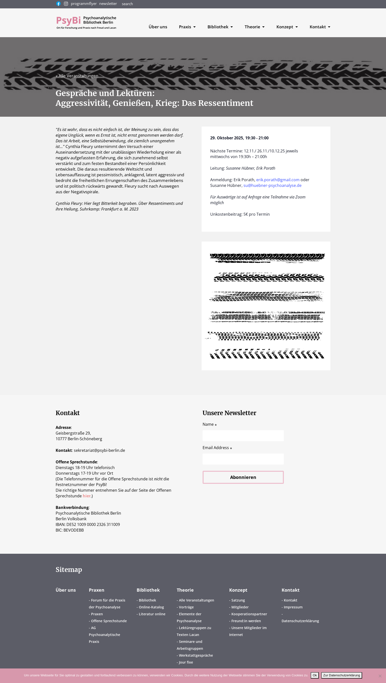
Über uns (158, 27)
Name (210, 424)
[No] (379, 675)
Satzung (238, 600)
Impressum (293, 607)
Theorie (185, 590)
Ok (315, 675)
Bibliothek (148, 590)
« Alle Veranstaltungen (77, 76)
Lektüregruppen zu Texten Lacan (194, 631)
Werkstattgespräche (196, 655)
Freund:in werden (246, 620)
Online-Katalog (151, 607)
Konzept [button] (285, 27)
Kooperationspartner (249, 614)
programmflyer (84, 3)
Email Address (217, 448)
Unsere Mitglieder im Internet (248, 631)
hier (87, 496)
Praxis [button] (185, 27)
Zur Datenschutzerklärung (341, 675)
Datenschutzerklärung (300, 620)
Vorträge (186, 607)
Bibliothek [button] (218, 27)
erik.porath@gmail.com (278, 179)
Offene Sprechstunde (109, 620)
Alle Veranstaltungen (196, 600)
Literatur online (152, 614)
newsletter (108, 3)
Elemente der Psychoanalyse (189, 617)
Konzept (238, 590)
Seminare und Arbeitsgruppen (190, 645)
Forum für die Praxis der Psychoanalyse (107, 603)
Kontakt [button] (318, 27)
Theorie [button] (253, 27)
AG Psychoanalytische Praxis (104, 634)
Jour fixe (186, 662)
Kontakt (291, 590)
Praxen (96, 590)
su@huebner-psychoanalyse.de (272, 185)
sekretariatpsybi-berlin (99, 450)
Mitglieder (240, 607)
